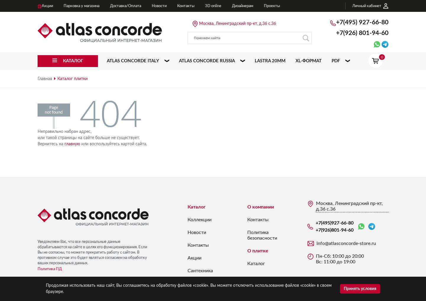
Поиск (305, 38)
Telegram (371, 226)
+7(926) (362, 33)
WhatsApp (361, 227)
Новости (197, 232)
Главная (45, 79)
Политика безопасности (262, 235)
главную (72, 144)
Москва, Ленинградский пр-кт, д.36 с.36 (237, 24)
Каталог (197, 207)
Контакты (198, 245)
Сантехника (200, 270)
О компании (260, 207)
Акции (194, 258)
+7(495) (362, 22)
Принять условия (360, 289)
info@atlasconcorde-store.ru (346, 243)
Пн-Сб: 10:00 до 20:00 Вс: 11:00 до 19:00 (340, 259)
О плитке (257, 251)
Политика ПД (50, 269)
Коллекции (200, 219)
